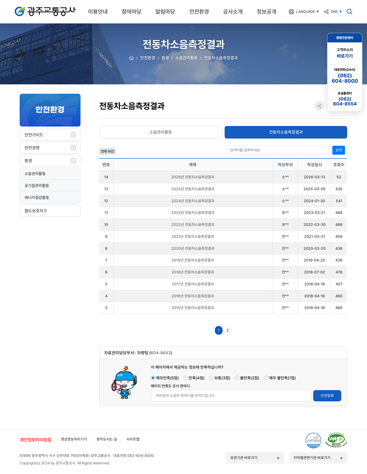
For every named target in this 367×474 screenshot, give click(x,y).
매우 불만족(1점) (282, 378)
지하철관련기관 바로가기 (312, 457)
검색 (338, 150)
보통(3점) (222, 378)
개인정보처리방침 (35, 440)
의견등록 (327, 395)
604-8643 (161, 352)
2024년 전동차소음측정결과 (192, 201)
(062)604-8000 (345, 78)
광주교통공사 (24, 7)
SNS (334, 12)
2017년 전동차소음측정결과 (193, 284)
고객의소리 (344, 53)
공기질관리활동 (37, 185)
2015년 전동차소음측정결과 (193, 308)
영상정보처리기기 (74, 439)
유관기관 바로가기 (243, 457)
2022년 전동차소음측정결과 (192, 224)
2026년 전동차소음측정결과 (192, 177)
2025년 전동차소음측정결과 (192, 189)
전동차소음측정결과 (286, 132)
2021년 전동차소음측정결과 (193, 236)
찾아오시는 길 (106, 439)
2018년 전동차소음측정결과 (193, 272)
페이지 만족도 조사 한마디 (170, 386)
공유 (319, 106)
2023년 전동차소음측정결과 (192, 212)
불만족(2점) (249, 378)
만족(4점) (197, 378)
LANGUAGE (305, 12)
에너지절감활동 (37, 197)
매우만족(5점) (167, 378)
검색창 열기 (349, 11)
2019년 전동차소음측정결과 (193, 260)
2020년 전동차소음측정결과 (192, 248)
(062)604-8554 (345, 101)
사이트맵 (132, 439)
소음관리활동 (35, 173)
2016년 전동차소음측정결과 (193, 296)
